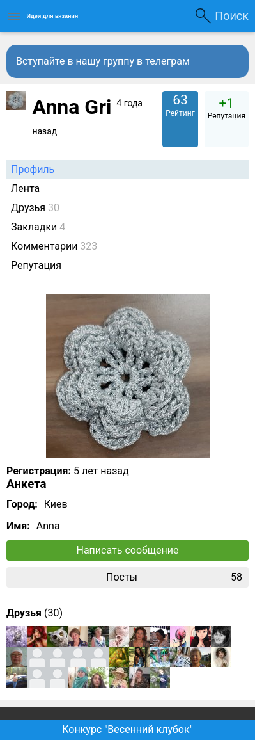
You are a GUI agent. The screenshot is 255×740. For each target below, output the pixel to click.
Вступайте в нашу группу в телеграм (103, 61)
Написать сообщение (128, 550)
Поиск (232, 15)
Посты (174, 577)
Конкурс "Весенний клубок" (127, 729)
